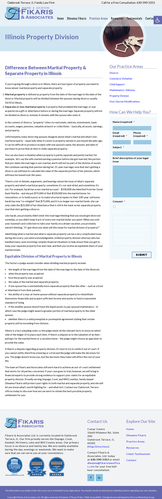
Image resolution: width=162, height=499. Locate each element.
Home (130, 428)
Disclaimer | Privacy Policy (71, 497)
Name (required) (124, 121)
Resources (132, 447)
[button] (158, 20)
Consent (119, 201)
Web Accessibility (93, 497)
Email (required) (120, 134)
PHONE (26, 7)
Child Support (117, 84)
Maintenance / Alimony (122, 89)
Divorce (113, 72)
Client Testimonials (138, 453)
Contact (131, 460)
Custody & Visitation (120, 78)
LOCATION (42, 7)
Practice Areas (135, 441)
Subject (118, 147)
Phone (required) (140, 134)
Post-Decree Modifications (124, 101)
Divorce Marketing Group (142, 497)
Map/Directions (98, 446)
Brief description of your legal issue (130, 159)
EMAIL (13, 7)
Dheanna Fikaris (136, 435)
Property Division (119, 95)
